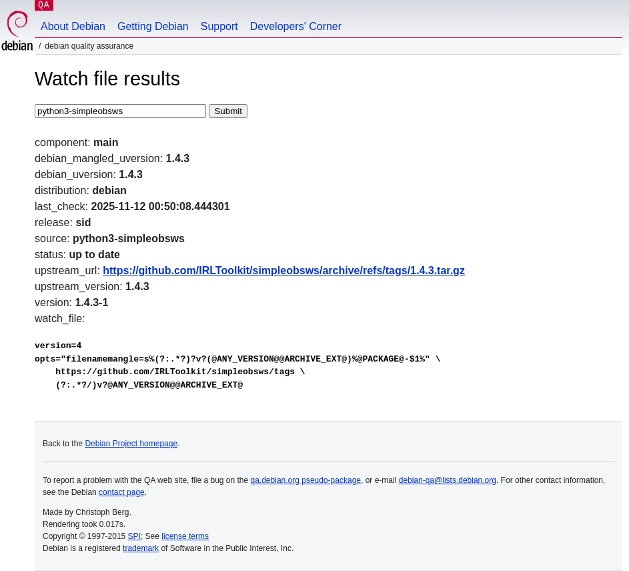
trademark (141, 548)
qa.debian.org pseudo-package (306, 480)
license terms (185, 536)
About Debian (73, 26)
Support (219, 26)
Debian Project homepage (131, 443)
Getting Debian (153, 26)
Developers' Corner (296, 26)
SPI (134, 536)
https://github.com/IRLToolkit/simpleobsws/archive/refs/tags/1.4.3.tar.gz (284, 270)
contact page (122, 492)
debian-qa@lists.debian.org (447, 480)
